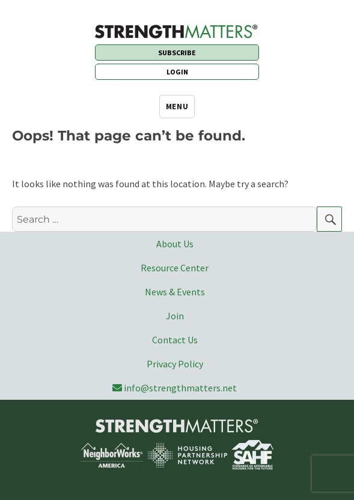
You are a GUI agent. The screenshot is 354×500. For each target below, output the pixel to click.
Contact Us (175, 340)
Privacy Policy (175, 364)
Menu (177, 106)
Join (175, 316)
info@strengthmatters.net (174, 388)
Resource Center (175, 268)
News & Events (175, 292)
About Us (175, 244)
